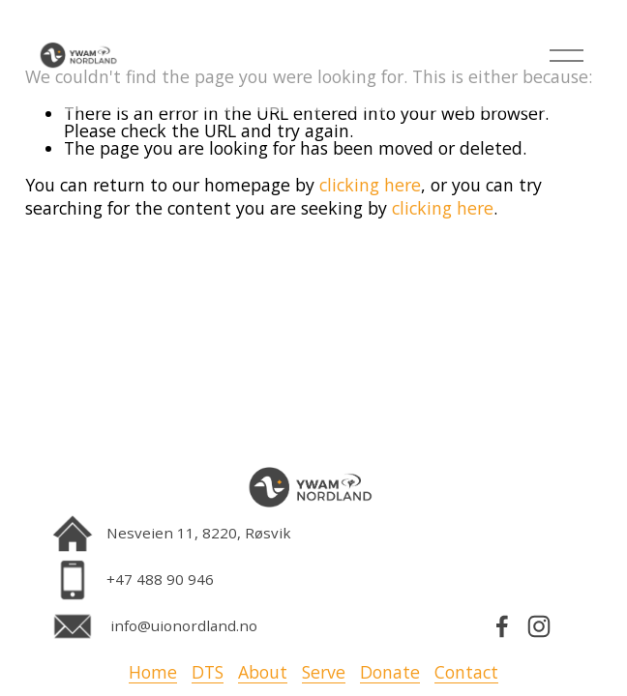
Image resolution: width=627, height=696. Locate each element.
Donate (390, 672)
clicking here (370, 184)
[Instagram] (539, 626)
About (262, 672)
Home (153, 672)
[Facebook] (502, 626)
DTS (208, 672)
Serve (323, 672)
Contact (466, 672)
